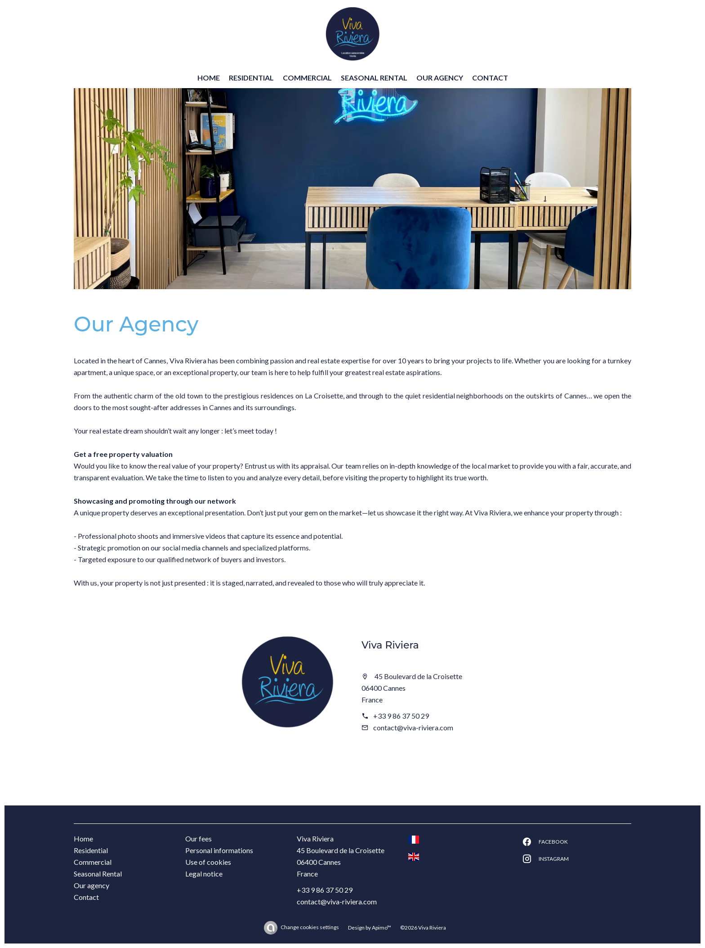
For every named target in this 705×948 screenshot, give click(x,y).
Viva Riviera (390, 645)
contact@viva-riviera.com (413, 727)
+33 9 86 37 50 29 (401, 715)
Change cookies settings (310, 927)
